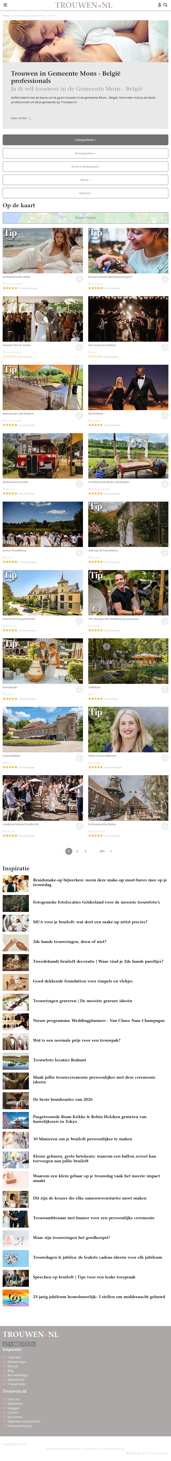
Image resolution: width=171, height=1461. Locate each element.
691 (102, 851)
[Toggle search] (165, 5)
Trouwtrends (17, 1384)
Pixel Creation (158, 1453)
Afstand (84, 193)
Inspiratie (14, 1357)
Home (6, 15)
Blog (11, 1371)
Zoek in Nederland (84, 166)
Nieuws (13, 1366)
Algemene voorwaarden (24, 1421)
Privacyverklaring (20, 1426)
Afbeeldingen (17, 1362)
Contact (13, 1412)
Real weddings (18, 1375)
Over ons (14, 1399)
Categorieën (85, 140)
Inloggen (14, 1408)
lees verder (21, 118)
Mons (84, 180)
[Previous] (110, 851)
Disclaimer (15, 1417)
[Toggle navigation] (5, 5)
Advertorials (16, 1380)
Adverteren (15, 1403)
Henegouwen (84, 153)
